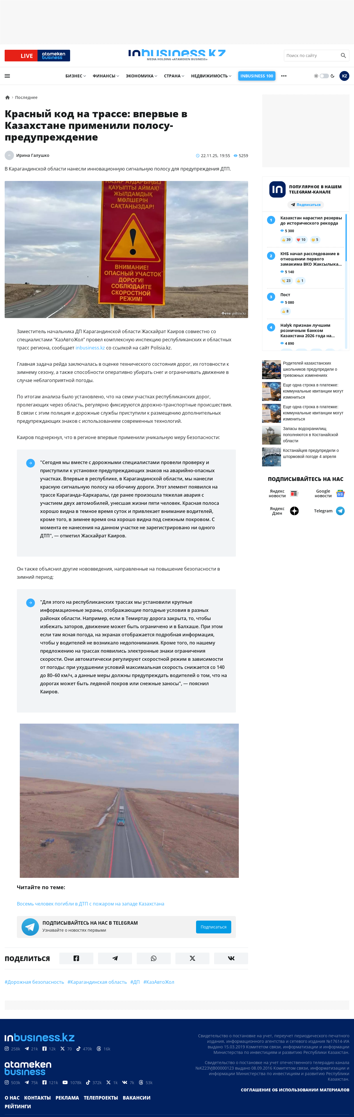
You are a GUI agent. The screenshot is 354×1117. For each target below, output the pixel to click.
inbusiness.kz (90, 352)
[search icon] (343, 58)
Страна (172, 80)
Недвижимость (209, 80)
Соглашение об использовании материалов (295, 1097)
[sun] (316, 80)
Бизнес (73, 80)
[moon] (332, 80)
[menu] (7, 81)
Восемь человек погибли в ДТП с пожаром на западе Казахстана (90, 908)
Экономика (140, 80)
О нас (11, 1105)
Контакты (34, 1105)
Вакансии (123, 1105)
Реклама (61, 1105)
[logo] (177, 58)
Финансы (104, 80)
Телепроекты (91, 1105)
